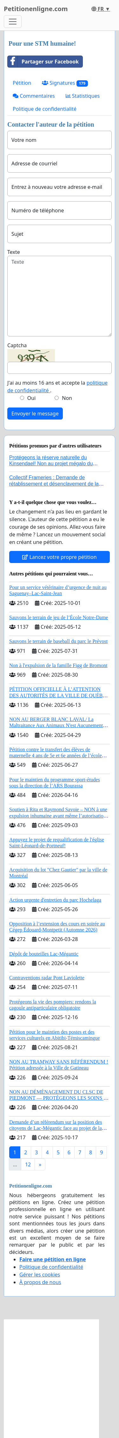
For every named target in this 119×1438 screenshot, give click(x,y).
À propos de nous (40, 1282)
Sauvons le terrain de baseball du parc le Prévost (58, 641)
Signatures (65, 83)
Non (67, 397)
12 (28, 1164)
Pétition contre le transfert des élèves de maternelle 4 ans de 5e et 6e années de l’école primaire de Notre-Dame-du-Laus (55, 755)
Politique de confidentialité (44, 108)
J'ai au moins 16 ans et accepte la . (57, 386)
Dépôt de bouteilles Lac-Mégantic (43, 954)
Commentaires (34, 95)
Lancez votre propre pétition (59, 556)
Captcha (17, 345)
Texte (13, 252)
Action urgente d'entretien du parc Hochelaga (55, 900)
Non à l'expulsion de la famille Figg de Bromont (58, 665)
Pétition (22, 82)
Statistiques (83, 95)
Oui (31, 397)
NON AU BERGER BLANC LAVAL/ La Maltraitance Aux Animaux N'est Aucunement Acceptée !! (56, 725)
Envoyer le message (35, 413)
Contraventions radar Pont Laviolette (46, 977)
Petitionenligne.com (36, 8)
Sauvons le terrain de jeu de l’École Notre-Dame (58, 617)
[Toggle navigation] (13, 21)
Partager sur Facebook (43, 61)
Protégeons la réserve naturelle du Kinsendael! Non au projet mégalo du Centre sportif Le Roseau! (51, 463)
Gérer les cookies (39, 1274)
